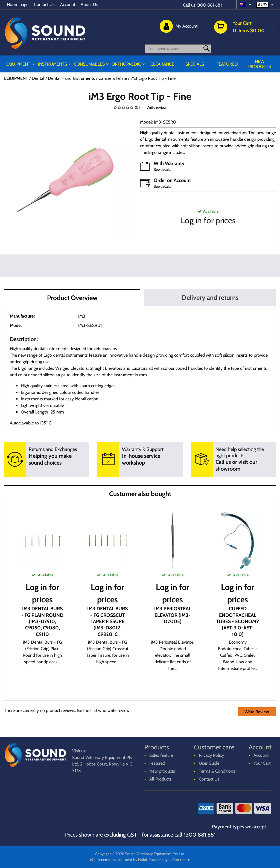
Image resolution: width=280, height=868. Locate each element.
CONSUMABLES (89, 64)
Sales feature (161, 755)
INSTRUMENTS (52, 64)
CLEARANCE (162, 64)
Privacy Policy (211, 755)
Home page (17, 4)
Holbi (142, 859)
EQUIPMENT (18, 64)
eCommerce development (111, 859)
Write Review (256, 711)
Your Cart (261, 763)
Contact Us (44, 4)
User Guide (209, 763)
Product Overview (72, 298)
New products (259, 64)
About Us (89, 4)
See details (162, 169)
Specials (194, 64)
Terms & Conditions (217, 771)
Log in (191, 220)
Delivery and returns (210, 297)
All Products (160, 779)
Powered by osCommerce (169, 859)
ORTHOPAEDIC (126, 64)
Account (67, 4)
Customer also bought (140, 494)
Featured (227, 64)
